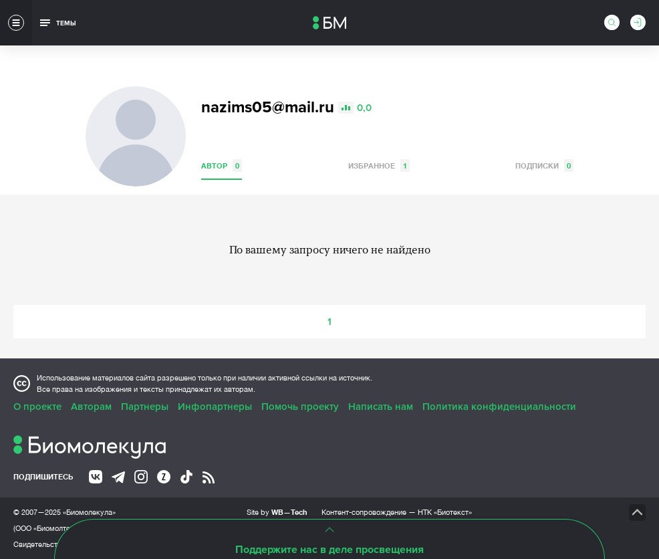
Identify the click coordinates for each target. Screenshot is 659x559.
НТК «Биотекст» (445, 512)
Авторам (91, 407)
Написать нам (380, 407)
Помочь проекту (300, 407)
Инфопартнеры (215, 407)
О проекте (37, 407)
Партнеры (144, 407)
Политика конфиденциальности (499, 407)
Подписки (544, 165)
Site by (277, 512)
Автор (221, 165)
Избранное (379, 165)
